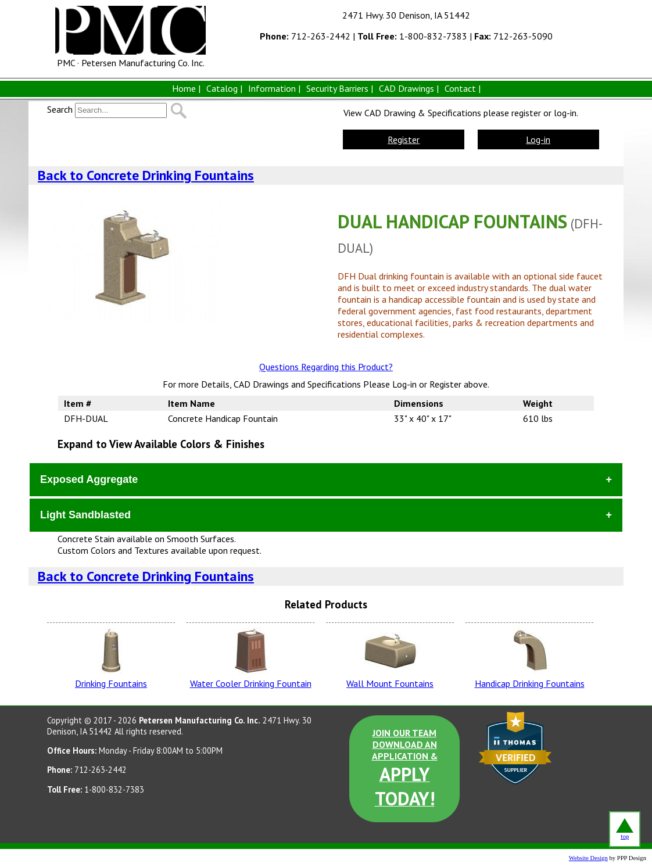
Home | (186, 88)
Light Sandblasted (85, 515)
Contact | (463, 88)
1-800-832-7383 (412, 36)
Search (60, 109)
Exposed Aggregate (89, 479)
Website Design (588, 858)
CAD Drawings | (409, 88)
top (624, 829)
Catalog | (224, 88)
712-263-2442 (305, 36)
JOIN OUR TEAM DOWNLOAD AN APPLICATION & (405, 769)
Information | (274, 88)
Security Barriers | (339, 88)
